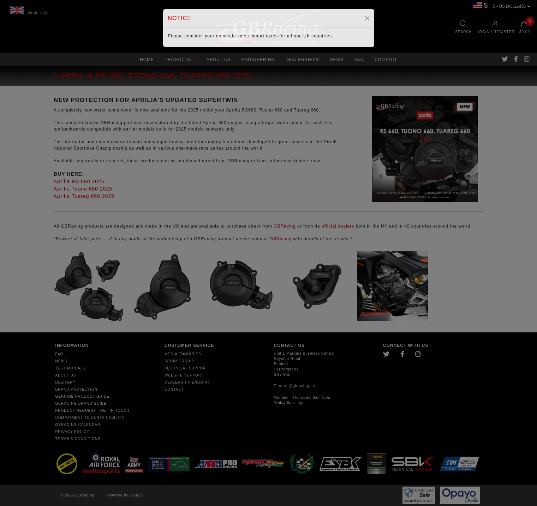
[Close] (367, 18)
